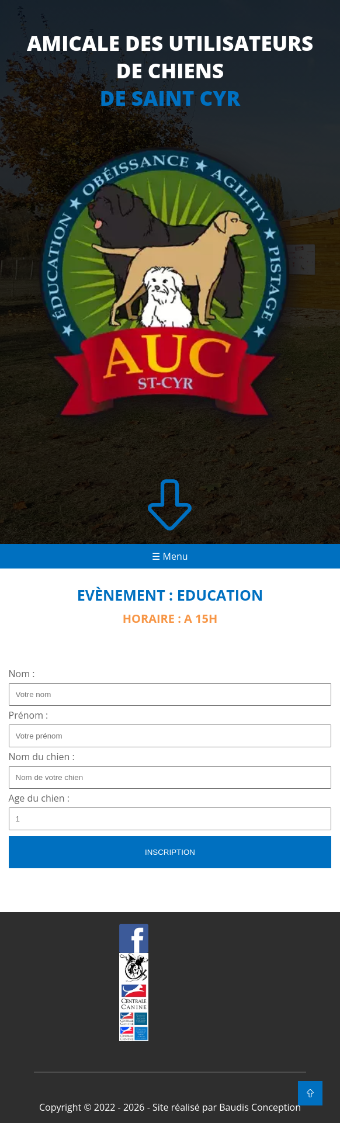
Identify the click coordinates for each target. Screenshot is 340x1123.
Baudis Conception (260, 1107)
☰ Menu (170, 556)
